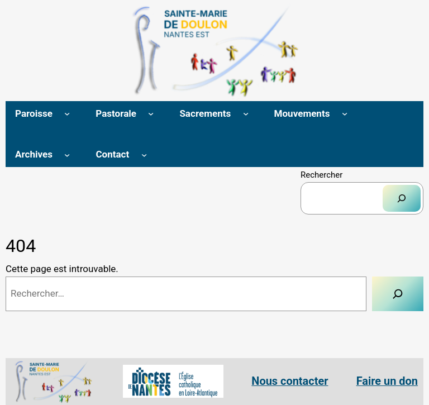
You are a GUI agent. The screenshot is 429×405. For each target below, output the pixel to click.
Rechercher (321, 175)
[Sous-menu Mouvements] (344, 113)
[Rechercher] (402, 198)
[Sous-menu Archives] (67, 154)
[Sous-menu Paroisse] (67, 113)
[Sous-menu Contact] (144, 154)
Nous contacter (289, 381)
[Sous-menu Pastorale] (151, 113)
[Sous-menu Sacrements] (246, 113)
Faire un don (387, 381)
